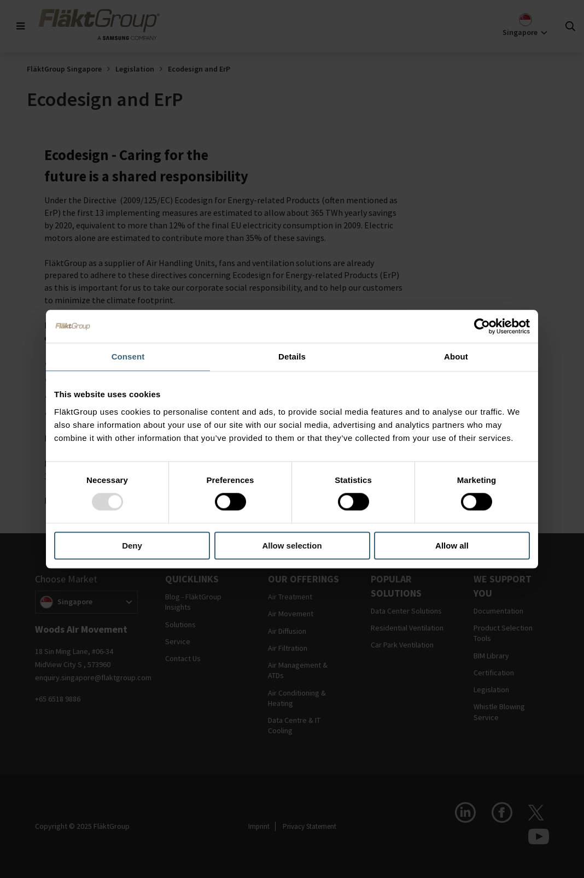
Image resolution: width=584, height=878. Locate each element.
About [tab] (456, 356)
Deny (132, 545)
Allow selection (292, 545)
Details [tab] (292, 356)
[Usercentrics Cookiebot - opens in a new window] (482, 326)
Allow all (452, 545)
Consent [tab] (128, 356)
